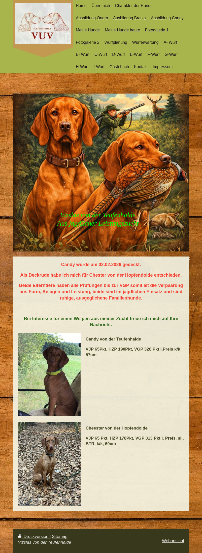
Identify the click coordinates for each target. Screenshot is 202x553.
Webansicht (173, 540)
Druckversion (34, 536)
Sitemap (60, 536)
